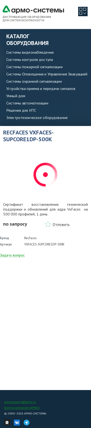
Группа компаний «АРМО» (22, 407)
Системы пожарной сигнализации (34, 66)
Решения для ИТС (21, 110)
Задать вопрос (12, 255)
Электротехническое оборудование (37, 117)
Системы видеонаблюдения (30, 52)
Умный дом (15, 95)
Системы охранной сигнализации (34, 81)
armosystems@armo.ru (20, 402)
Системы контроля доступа (29, 59)
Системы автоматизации (27, 103)
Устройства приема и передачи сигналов (40, 88)
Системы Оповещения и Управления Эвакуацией (46, 74)
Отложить (61, 224)
